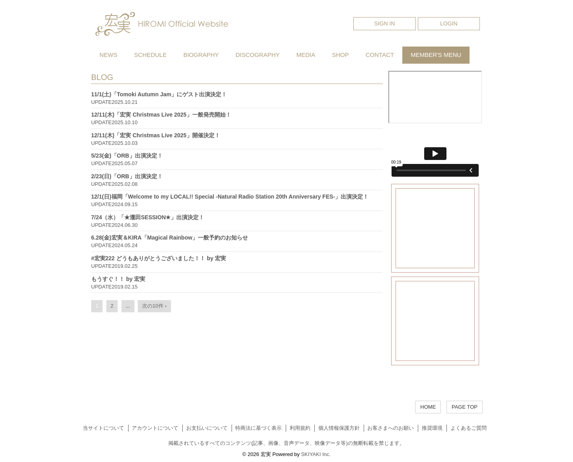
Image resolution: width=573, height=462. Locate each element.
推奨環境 (432, 428)
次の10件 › (154, 306)
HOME (428, 407)
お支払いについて (207, 428)
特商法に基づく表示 (258, 428)
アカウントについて (155, 428)
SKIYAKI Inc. (316, 454)
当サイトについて (103, 428)
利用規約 (300, 428)
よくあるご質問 (468, 428)
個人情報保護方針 (339, 428)
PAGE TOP (464, 407)
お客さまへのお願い (390, 428)
